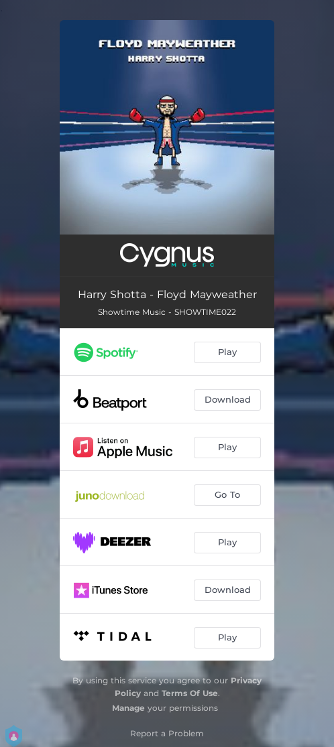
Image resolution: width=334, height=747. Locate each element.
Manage (128, 708)
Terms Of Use (190, 693)
